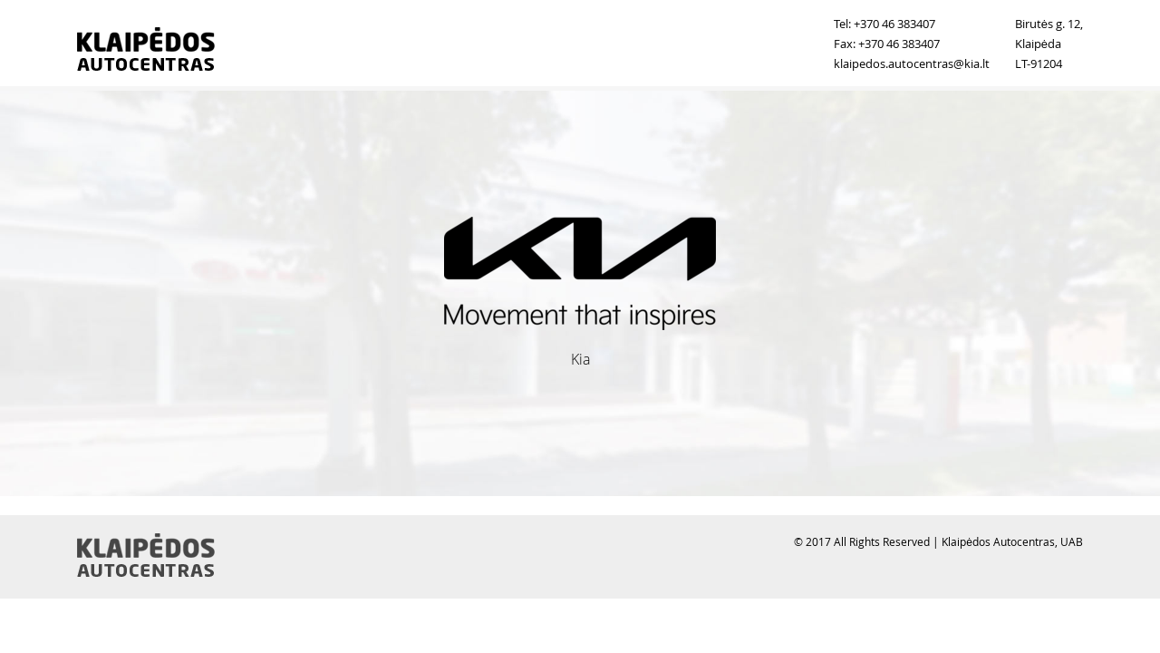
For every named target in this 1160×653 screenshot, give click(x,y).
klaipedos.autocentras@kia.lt (912, 63)
